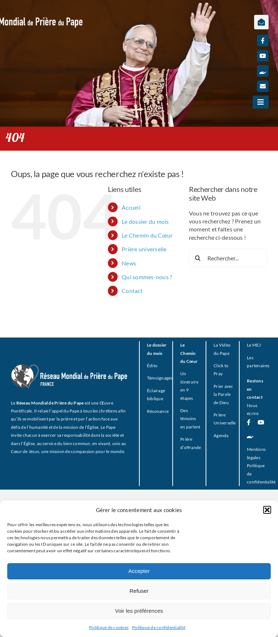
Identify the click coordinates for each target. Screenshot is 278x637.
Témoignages (160, 378)
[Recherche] (198, 258)
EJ (258, 345)
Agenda (221, 435)
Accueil (131, 207)
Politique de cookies (109, 627)
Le (249, 345)
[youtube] (263, 56)
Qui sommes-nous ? (147, 276)
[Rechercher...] (228, 258)
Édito (152, 365)
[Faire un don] (263, 71)
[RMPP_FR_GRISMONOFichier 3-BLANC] (69, 367)
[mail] (263, 86)
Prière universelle (144, 249)
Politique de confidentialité (158, 627)
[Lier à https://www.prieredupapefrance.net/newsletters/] (261, 22)
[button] (267, 510)
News (129, 263)
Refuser (139, 591)
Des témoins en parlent (190, 418)
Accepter (138, 571)
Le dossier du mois (145, 221)
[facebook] (263, 40)
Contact (132, 290)
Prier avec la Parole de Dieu (223, 394)
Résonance (158, 411)
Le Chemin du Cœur (147, 235)
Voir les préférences (139, 611)
